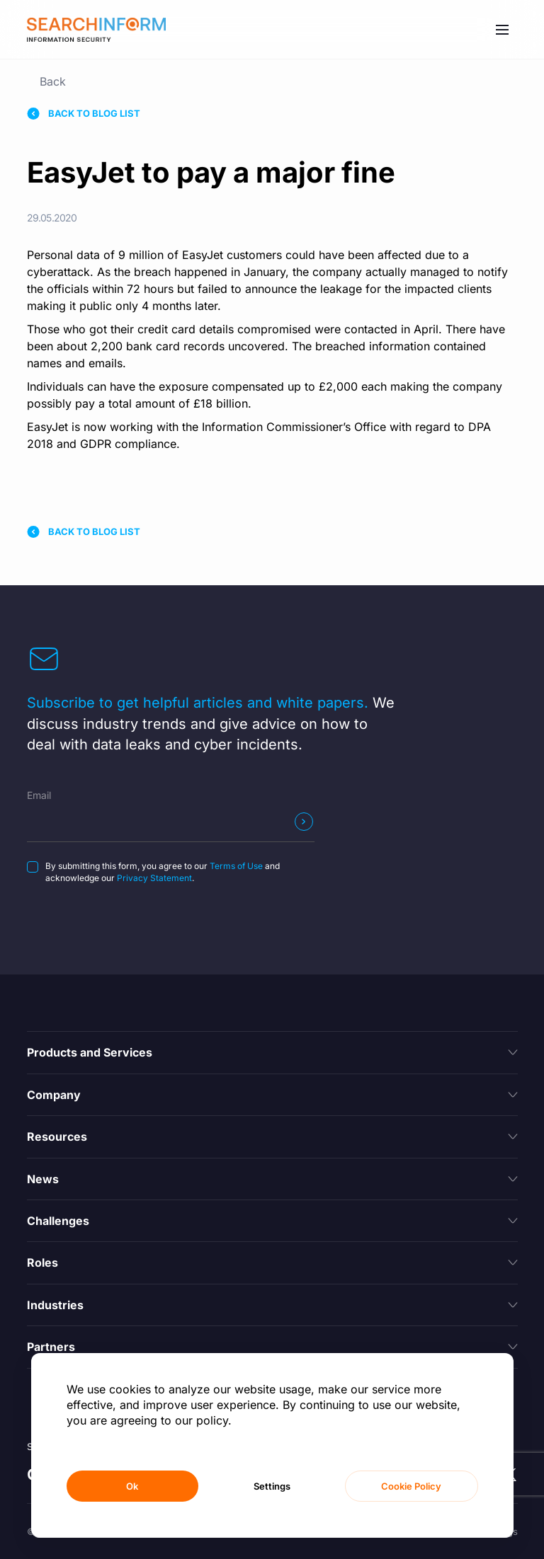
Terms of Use (236, 866)
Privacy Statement (154, 878)
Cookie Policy (411, 1486)
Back (53, 81)
